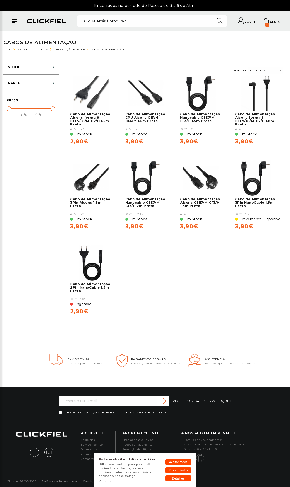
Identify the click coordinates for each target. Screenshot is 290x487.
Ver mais (105, 481)
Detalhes (178, 478)
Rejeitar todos (178, 470)
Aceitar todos (178, 462)
